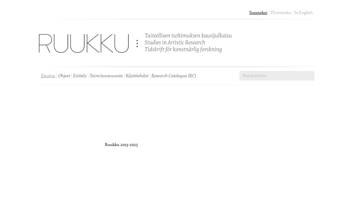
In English (303, 12)
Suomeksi (258, 12)
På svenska (281, 12)
